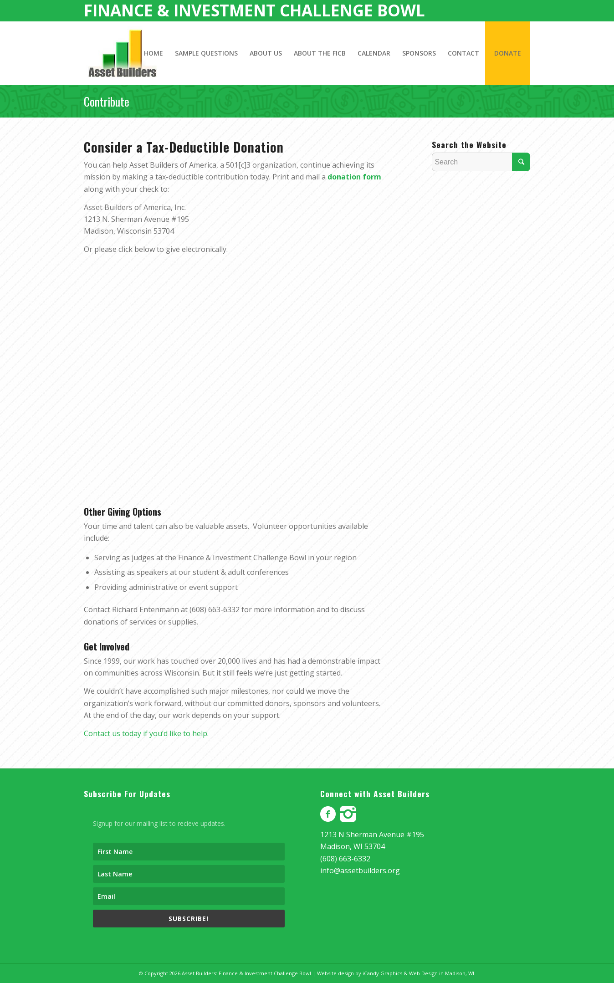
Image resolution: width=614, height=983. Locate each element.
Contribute (106, 101)
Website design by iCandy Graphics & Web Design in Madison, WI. (396, 973)
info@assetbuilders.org (360, 870)
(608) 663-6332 (345, 859)
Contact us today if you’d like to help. (146, 733)
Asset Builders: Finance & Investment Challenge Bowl (246, 973)
